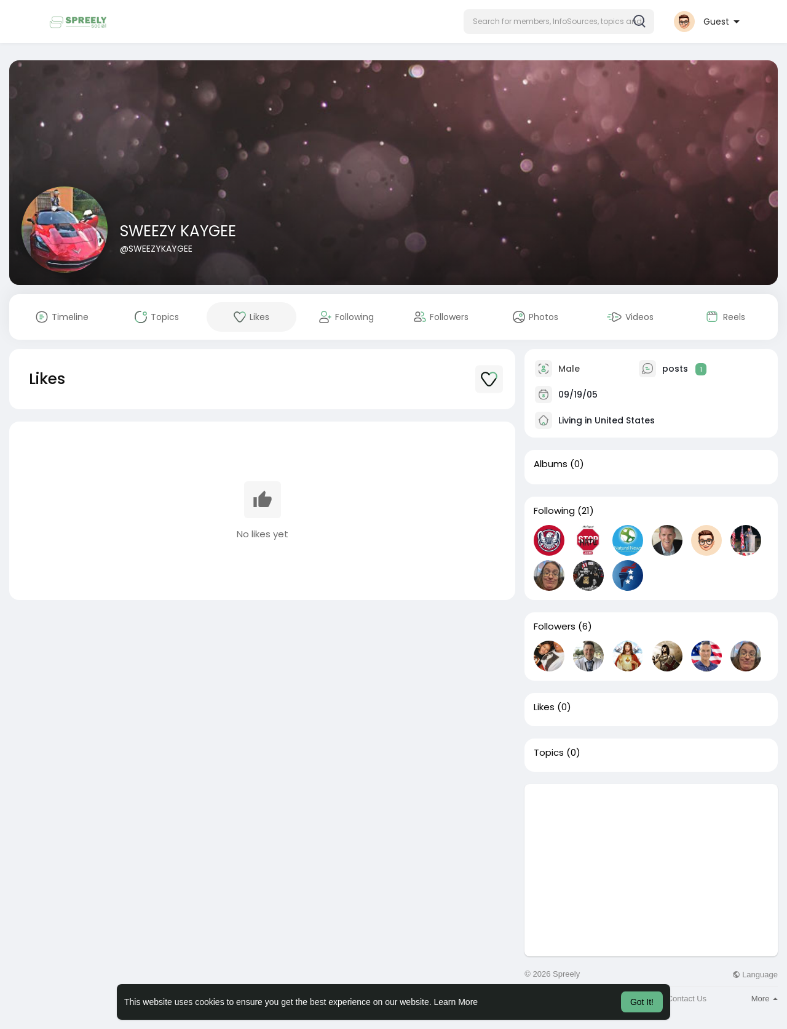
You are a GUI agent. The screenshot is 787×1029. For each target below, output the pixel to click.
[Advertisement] (651, 870)
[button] (559, 21)
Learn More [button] (456, 1002)
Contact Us (686, 999)
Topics (549, 753)
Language (755, 975)
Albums (551, 464)
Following (554, 511)
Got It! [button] (642, 1002)
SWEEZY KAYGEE (178, 231)
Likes (544, 707)
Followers (554, 626)
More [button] (764, 998)
